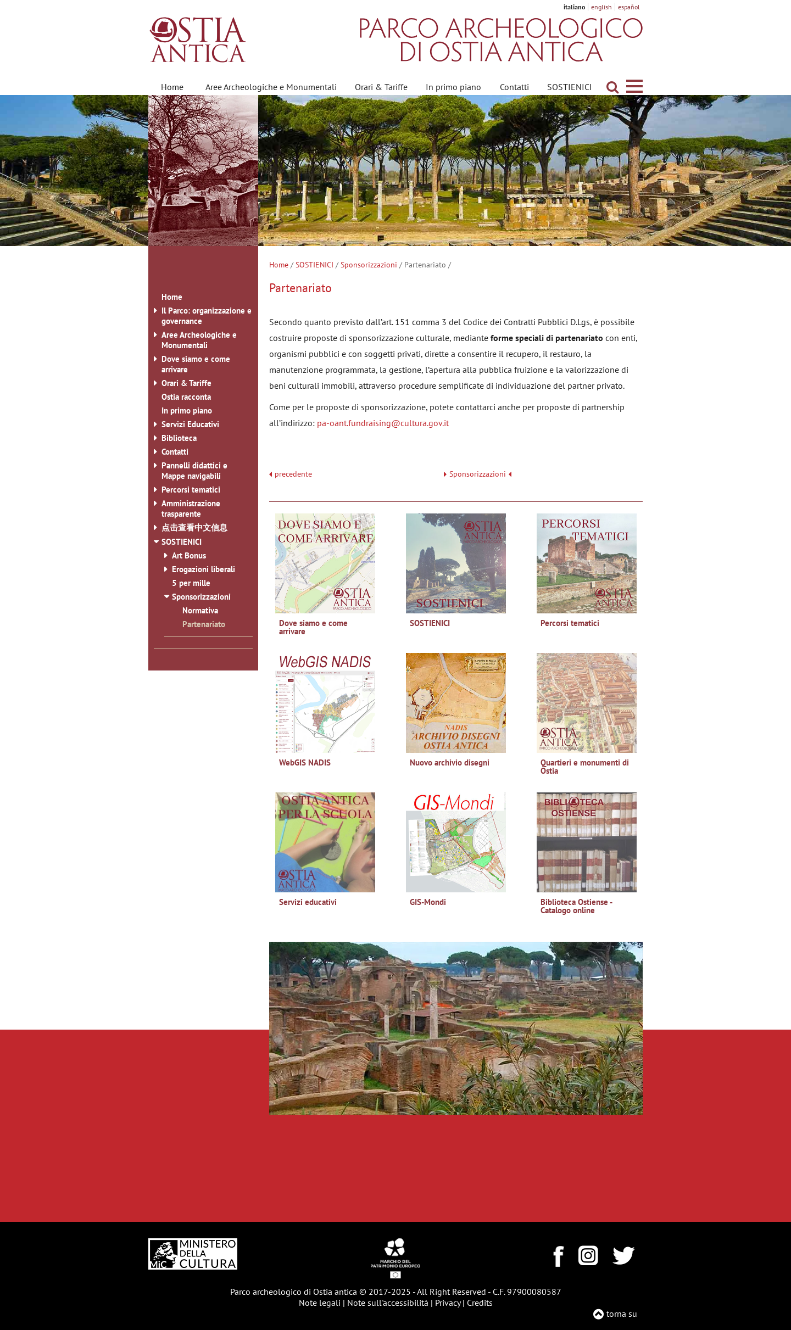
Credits (480, 1302)
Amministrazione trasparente (190, 508)
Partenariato (203, 624)
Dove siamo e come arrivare (195, 364)
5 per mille (191, 583)
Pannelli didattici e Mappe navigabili (194, 470)
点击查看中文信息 (194, 527)
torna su (621, 1313)
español (629, 7)
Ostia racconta (186, 397)
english (601, 7)
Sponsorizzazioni (369, 265)
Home (172, 86)
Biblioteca (179, 438)
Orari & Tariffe (381, 86)
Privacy (447, 1302)
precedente (293, 474)
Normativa (200, 610)
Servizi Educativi (190, 424)
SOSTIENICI (569, 86)
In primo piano (453, 86)
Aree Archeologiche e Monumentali (271, 86)
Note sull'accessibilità (387, 1302)
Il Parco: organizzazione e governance (206, 315)
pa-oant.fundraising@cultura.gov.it (383, 422)
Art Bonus (189, 555)
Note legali (320, 1302)
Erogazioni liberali (203, 569)
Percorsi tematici (190, 489)
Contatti (514, 86)
